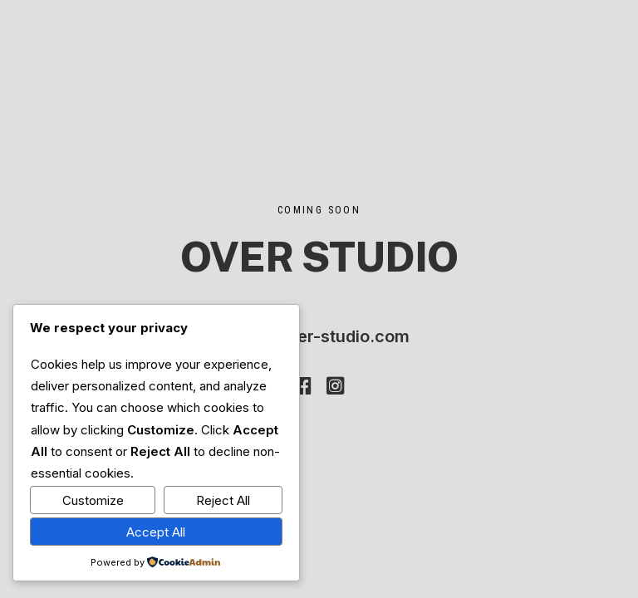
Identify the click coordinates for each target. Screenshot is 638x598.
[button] (303, 390)
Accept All (155, 532)
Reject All (223, 500)
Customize (93, 500)
